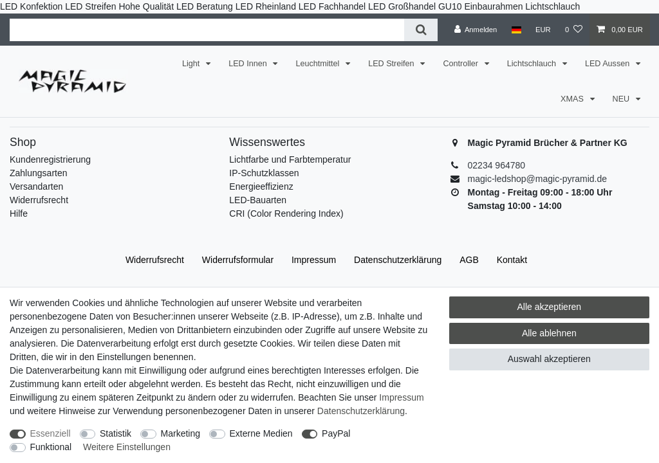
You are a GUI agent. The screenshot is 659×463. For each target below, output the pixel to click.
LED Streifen (392, 63)
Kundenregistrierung (50, 159)
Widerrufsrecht (39, 200)
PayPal (336, 433)
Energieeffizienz (261, 186)
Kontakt (512, 260)
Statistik (115, 433)
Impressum (314, 260)
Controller (461, 63)
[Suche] (420, 30)
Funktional (51, 447)
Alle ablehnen (549, 333)
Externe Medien (261, 433)
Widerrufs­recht (154, 260)
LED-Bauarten (257, 200)
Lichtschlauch (533, 63)
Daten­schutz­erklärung (397, 260)
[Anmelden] (476, 30)
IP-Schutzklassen (264, 173)
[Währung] (543, 30)
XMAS (573, 99)
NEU (622, 99)
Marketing (180, 433)
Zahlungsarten (39, 173)
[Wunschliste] (573, 30)
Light (192, 63)
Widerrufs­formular (238, 260)
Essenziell (50, 433)
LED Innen (248, 63)
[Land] (516, 30)
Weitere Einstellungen (127, 447)
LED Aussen (608, 63)
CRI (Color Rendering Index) (286, 213)
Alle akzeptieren (549, 307)
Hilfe (19, 213)
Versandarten (36, 186)
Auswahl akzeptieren (549, 359)
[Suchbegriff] (207, 30)
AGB (469, 260)
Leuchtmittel (318, 63)
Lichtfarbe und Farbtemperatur (290, 159)
